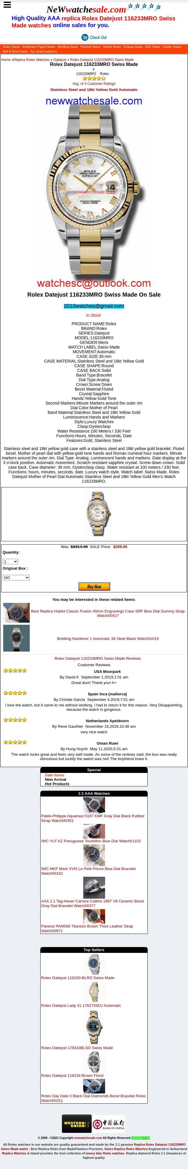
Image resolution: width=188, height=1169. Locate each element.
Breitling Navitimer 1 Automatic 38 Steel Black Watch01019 (108, 638)
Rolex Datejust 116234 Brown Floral (72, 1075)
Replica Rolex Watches (31, 60)
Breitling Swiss (68, 46)
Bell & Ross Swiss (15, 51)
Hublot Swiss (112, 46)
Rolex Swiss (11, 46)
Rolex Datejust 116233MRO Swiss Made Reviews (98, 658)
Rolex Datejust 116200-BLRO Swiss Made (77, 978)
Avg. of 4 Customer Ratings (94, 84)
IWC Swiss (152, 46)
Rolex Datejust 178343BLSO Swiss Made (77, 1048)
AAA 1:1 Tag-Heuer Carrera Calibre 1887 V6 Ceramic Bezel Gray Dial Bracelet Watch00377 (92, 903)
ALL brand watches (43, 51)
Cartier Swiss (172, 46)
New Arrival (55, 779)
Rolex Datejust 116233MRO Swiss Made (101, 60)
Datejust (59, 60)
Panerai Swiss (90, 46)
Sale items (54, 775)
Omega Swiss (133, 46)
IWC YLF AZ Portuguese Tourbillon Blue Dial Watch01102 (91, 841)
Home (6, 60)
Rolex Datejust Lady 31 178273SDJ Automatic (81, 1005)
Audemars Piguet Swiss (38, 46)
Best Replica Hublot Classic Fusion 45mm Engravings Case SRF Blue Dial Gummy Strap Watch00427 (108, 613)
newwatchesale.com (88, 1138)
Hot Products (57, 784)
